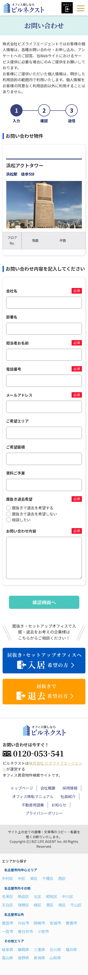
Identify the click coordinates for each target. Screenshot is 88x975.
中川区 (67, 896)
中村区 (7, 878)
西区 (62, 878)
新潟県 (39, 957)
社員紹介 (68, 796)
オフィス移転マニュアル (33, 796)
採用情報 (69, 788)
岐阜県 (7, 949)
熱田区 (23, 896)
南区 (62, 905)
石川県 (55, 949)
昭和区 (51, 896)
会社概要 (47, 788)
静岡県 (23, 949)
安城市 (55, 923)
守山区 (76, 905)
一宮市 (7, 931)
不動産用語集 (33, 805)
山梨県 (55, 957)
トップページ (22, 788)
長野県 (23, 957)
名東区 (7, 896)
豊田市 (7, 923)
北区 (37, 896)
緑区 (37, 905)
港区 (50, 905)
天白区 (7, 905)
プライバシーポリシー (44, 813)
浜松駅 (11, 174)
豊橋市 (71, 923)
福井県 (71, 949)
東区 (34, 878)
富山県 (7, 957)
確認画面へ (44, 602)
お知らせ (58, 805)
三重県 (39, 949)
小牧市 (43, 931)
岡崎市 (39, 923)
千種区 (48, 878)
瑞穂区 (23, 905)
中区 (21, 878)
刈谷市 (23, 923)
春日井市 (25, 931)
